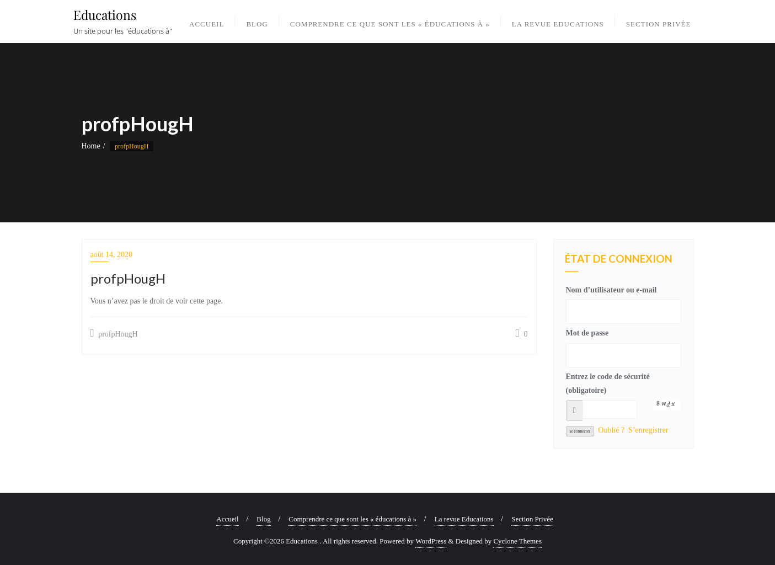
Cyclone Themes (517, 541)
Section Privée (532, 519)
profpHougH (114, 333)
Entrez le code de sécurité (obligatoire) (608, 383)
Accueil (227, 519)
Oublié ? (611, 430)
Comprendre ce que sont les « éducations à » (352, 519)
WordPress (430, 541)
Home (91, 146)
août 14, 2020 (111, 254)
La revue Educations (464, 519)
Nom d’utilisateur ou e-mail (611, 290)
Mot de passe (587, 333)
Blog (263, 519)
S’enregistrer (648, 430)
